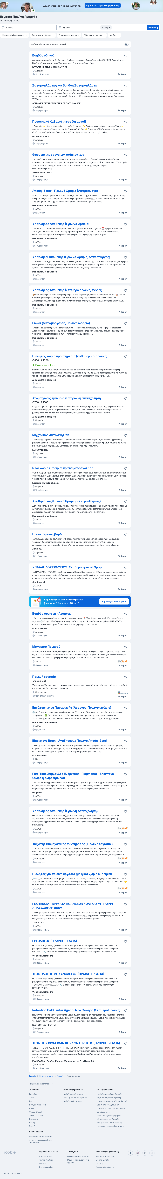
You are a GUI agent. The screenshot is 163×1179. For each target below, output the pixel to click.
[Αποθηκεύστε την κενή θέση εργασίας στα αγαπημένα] (125, 56)
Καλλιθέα (33, 1094)
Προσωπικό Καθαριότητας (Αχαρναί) (59, 121)
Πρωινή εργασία (44, 677)
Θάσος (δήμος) (35, 1112)
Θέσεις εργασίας (46, 1167)
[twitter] (144, 1153)
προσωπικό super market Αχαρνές (111, 1126)
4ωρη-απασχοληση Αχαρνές (109, 1098)
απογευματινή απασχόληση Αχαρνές (112, 1101)
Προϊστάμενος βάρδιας (49, 534)
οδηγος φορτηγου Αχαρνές (108, 1119)
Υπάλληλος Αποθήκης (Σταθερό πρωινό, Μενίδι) (67, 290)
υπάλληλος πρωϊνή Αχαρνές (75, 1098)
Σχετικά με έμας (46, 1156)
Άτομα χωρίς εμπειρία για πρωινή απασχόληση (66, 398)
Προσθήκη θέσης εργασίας (78, 1156)
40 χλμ (106, 27)
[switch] (127, 44)
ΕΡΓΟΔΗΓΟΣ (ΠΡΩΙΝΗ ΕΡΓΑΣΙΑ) (54, 941)
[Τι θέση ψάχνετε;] (28, 27)
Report (122, 74)
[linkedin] (151, 1153)
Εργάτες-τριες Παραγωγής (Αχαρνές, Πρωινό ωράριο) (71, 707)
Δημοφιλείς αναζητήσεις (42, 1084)
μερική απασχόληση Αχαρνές (109, 1115)
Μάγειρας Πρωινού (46, 647)
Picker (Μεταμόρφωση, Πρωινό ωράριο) (61, 323)
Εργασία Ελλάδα (102, 1160)
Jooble (19, 1174)
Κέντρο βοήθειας (46, 1160)
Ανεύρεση (153, 27)
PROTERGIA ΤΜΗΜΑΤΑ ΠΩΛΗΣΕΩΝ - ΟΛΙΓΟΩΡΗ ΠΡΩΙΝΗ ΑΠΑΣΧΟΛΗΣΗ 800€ (72, 906)
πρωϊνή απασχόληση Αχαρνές (109, 1094)
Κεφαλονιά (33, 1119)
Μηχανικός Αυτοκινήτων (50, 435)
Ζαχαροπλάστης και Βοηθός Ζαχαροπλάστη (64, 85)
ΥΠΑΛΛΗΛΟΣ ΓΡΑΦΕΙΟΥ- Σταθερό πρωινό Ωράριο (68, 567)
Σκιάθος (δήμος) (36, 1115)
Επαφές (42, 1163)
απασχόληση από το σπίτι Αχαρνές (112, 1108)
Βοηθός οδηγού (43, 55)
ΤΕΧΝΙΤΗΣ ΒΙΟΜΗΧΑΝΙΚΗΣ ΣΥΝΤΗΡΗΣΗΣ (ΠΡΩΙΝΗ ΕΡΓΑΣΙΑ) (76, 1043)
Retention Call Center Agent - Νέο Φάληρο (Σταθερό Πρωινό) (76, 1010)
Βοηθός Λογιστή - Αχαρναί (51, 613)
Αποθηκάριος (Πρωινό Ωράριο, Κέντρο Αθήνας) (66, 501)
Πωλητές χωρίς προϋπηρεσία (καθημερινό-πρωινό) (69, 356)
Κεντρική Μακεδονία (37, 1105)
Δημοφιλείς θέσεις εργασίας (40, 1136)
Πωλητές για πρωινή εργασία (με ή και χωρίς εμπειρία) (72, 874)
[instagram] (137, 1153)
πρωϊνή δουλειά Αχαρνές (73, 1094)
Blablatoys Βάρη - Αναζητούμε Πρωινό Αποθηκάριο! (69, 741)
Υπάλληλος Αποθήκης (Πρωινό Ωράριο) (60, 224)
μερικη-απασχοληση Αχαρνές (109, 1105)
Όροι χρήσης (101, 1163)
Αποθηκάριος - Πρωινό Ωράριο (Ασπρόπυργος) (66, 191)
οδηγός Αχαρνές (103, 1112)
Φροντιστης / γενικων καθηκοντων (58, 154)
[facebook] (130, 1153)
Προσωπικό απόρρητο (105, 1167)
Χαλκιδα (32, 1126)
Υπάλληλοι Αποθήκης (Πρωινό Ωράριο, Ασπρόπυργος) (71, 257)
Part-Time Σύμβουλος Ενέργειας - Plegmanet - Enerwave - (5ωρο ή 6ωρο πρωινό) (74, 776)
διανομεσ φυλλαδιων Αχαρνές (109, 1123)
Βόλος (32, 1123)
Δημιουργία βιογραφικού (113, 601)
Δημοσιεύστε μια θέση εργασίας (102, 5)
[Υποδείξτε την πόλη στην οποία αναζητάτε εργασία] (85, 27)
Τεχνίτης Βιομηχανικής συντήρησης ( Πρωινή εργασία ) (72, 844)
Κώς (31, 1101)
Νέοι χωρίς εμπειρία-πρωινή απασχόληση (62, 468)
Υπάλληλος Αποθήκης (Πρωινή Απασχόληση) (65, 811)
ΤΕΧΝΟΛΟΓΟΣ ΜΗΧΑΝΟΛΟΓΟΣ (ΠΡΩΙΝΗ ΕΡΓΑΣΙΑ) (68, 974)
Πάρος (32, 1108)
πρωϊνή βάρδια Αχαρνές (73, 1101)
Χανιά (31, 1098)
